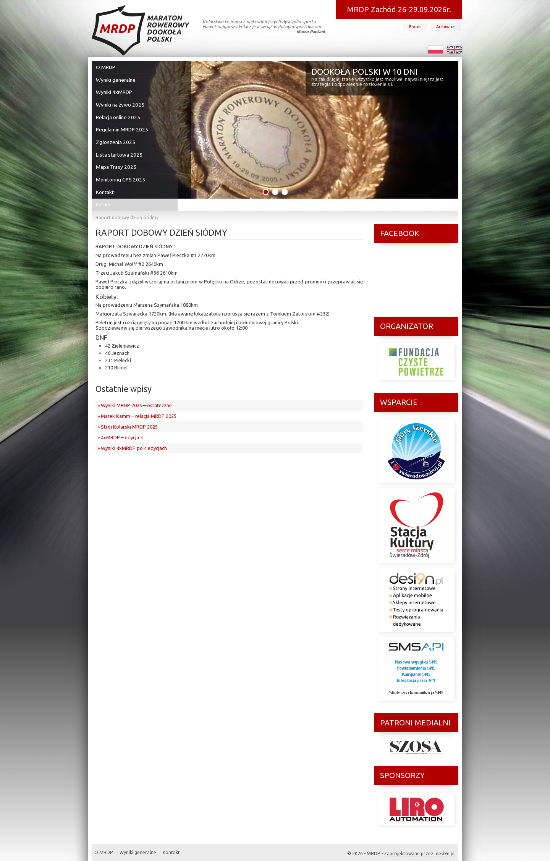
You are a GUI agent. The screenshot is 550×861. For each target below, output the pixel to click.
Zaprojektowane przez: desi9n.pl (419, 847)
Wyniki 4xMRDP (114, 89)
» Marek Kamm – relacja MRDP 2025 (136, 404)
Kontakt (106, 181)
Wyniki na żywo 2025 (120, 101)
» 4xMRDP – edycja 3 (120, 425)
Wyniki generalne (116, 78)
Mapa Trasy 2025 (116, 158)
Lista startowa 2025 (119, 147)
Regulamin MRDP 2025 (122, 124)
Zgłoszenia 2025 (115, 135)
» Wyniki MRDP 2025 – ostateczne (134, 393)
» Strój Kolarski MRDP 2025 (127, 415)
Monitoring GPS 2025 (121, 170)
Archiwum (446, 26)
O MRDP (106, 67)
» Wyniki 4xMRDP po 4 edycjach (132, 436)
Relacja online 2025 (118, 112)
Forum (415, 26)
